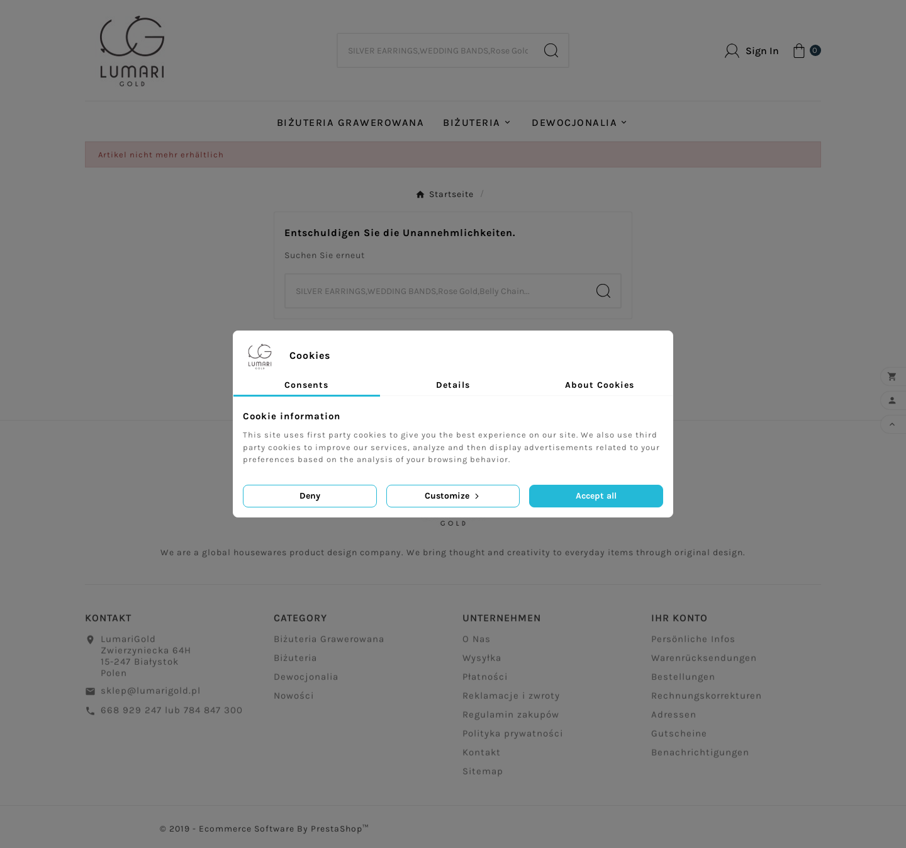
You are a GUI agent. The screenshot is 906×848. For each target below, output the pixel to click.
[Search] (551, 50)
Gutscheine (679, 737)
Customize (453, 495)
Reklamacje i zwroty (511, 699)
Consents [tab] (306, 385)
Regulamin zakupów (510, 718)
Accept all (596, 495)
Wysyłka (481, 661)
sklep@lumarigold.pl (151, 694)
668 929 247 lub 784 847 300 (172, 714)
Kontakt (481, 756)
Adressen (673, 718)
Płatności (485, 680)
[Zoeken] (436, 50)
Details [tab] (453, 385)
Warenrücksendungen (704, 661)
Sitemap (482, 775)
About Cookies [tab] (599, 385)
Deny (309, 495)
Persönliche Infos (693, 642)
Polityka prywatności (512, 737)
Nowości (294, 699)
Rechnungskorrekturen (706, 699)
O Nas (476, 642)
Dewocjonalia (306, 680)
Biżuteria (295, 661)
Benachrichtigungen (700, 756)
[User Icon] (752, 50)
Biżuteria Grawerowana (329, 642)
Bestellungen (683, 680)
